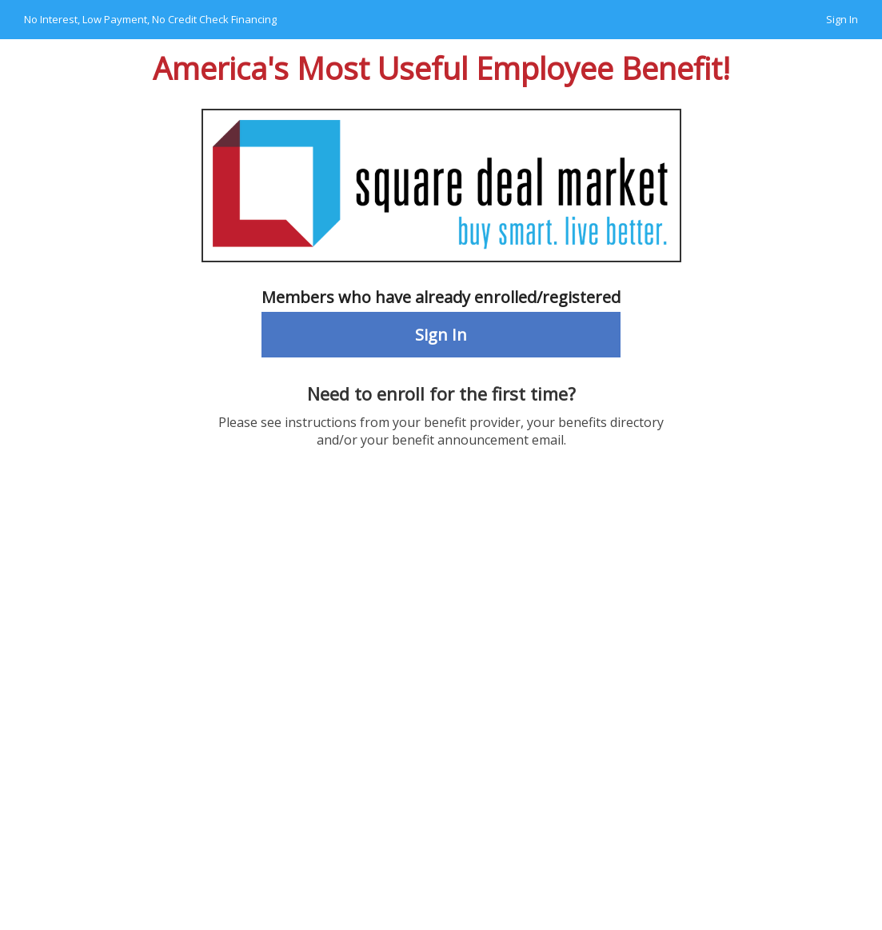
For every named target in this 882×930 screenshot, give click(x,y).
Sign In (842, 19)
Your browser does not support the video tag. (441, 709)
